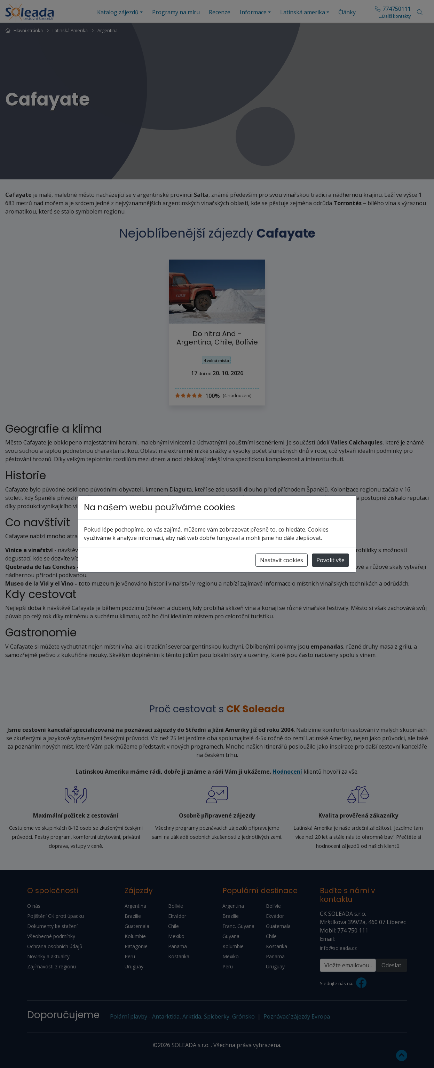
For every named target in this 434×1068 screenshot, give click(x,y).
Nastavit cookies (281, 560)
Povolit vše (330, 560)
